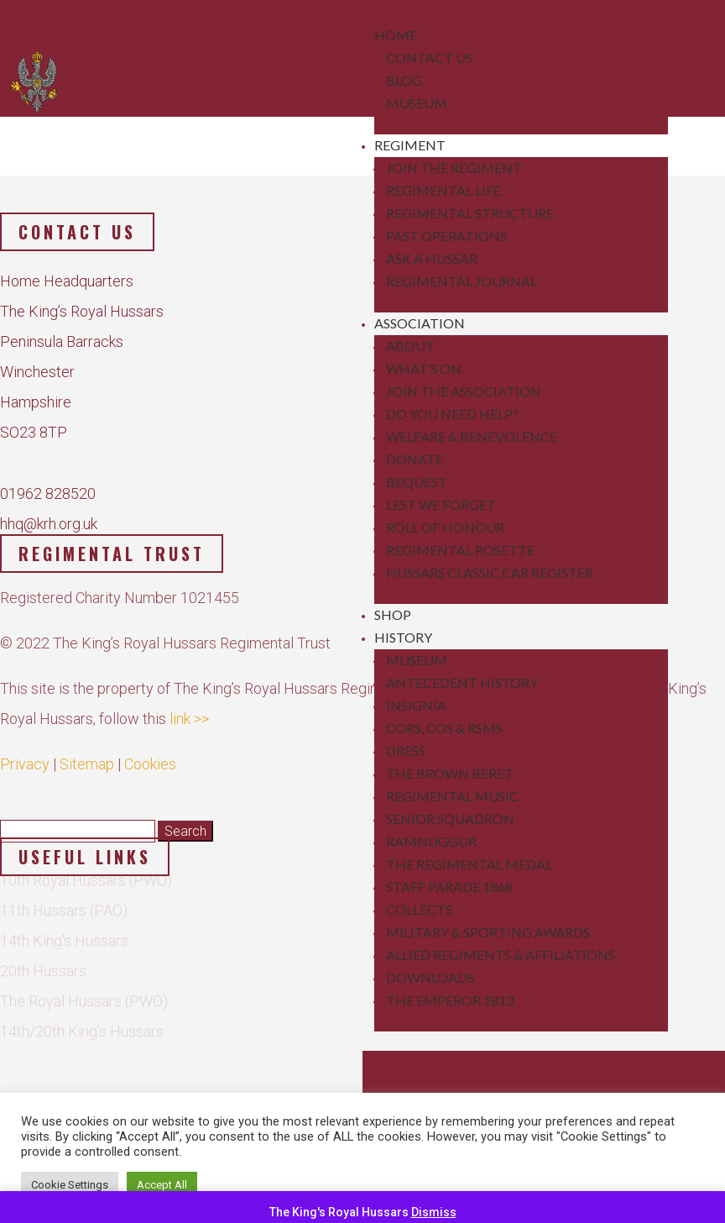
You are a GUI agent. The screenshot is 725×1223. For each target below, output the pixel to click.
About (410, 346)
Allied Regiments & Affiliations (500, 955)
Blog (404, 80)
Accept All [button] (162, 1184)
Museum (416, 103)
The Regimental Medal (469, 864)
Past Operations (446, 236)
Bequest (416, 482)
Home (395, 35)
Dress (405, 750)
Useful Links (84, 856)
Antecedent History (462, 682)
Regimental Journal (461, 281)
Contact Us (429, 58)
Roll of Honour (445, 527)
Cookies (150, 752)
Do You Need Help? (452, 414)
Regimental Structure (470, 213)
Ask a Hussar (431, 258)
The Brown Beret (450, 773)
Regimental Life (443, 190)
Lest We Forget (441, 504)
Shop (392, 614)
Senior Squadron (450, 819)
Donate (414, 459)
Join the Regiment (454, 168)
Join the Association (463, 391)
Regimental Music (452, 796)
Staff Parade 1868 (449, 887)
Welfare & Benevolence (471, 436)
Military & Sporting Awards (488, 932)
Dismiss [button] (433, 1212)
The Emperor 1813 (450, 1000)
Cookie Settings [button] (69, 1184)
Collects (419, 909)
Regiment (410, 145)
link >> (189, 707)
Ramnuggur (431, 841)
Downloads (430, 977)
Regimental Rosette (460, 550)
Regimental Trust (111, 553)
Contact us (77, 231)
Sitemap (87, 752)
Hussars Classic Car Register (489, 572)
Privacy (25, 752)
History (403, 637)
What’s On (424, 368)
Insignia (416, 705)
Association (419, 323)
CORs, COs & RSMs (444, 728)
